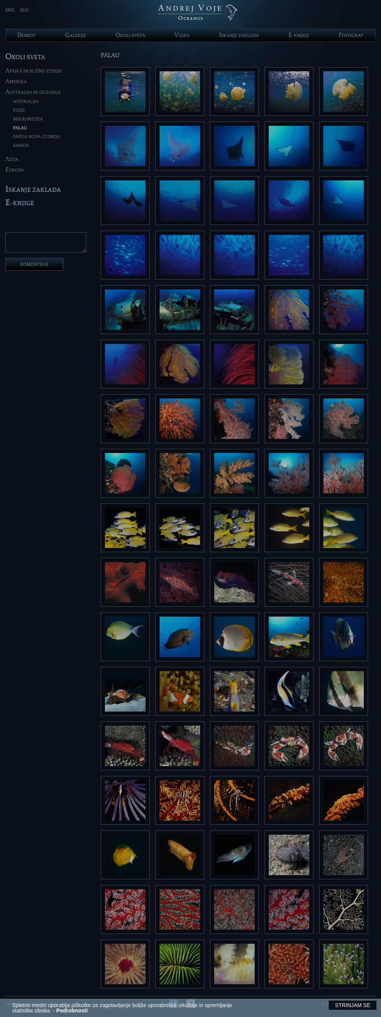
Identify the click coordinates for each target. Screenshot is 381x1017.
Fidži (18, 110)
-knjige (298, 35)
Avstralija (26, 101)
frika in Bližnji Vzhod (33, 71)
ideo (182, 35)
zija (11, 159)
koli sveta (130, 35)
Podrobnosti (71, 1010)
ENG (10, 10)
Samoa (21, 145)
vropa (14, 170)
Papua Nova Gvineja (36, 136)
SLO (24, 10)
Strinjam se (352, 1005)
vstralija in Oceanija (33, 92)
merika (16, 81)
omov (26, 35)
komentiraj (34, 267)
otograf (351, 35)
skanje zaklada (239, 35)
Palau (20, 127)
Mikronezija (28, 119)
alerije (75, 35)
